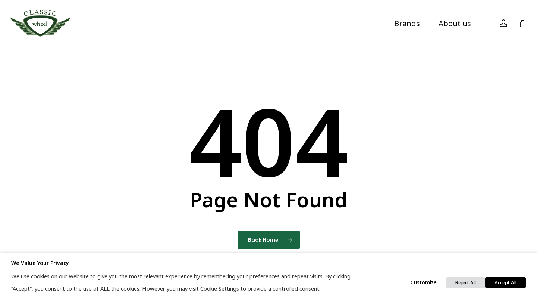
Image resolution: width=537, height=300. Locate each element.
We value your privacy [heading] (40, 262)
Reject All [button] (465, 282)
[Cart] (522, 23)
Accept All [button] (505, 282)
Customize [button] (424, 282)
